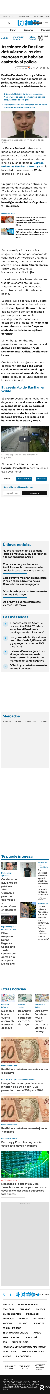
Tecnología (31, 1337)
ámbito (4, 38)
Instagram (17, 1294)
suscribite (37, 23)
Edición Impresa (12, 1328)
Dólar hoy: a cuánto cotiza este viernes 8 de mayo (22, 603)
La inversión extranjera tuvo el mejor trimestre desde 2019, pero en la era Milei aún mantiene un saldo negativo (27, 656)
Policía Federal (32, 38)
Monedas (7, 721)
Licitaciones (23, 1356)
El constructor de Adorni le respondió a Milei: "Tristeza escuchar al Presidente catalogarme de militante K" (27, 627)
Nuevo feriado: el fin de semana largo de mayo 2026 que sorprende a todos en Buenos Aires (31, 221)
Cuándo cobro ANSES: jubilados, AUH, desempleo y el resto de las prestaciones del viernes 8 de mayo (32, 233)
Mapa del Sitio (20, 1342)
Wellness (39, 1318)
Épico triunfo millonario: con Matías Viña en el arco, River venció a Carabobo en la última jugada (25, 581)
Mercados (32, 1314)
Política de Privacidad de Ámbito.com (24, 1347)
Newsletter (42, 1294)
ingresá (46, 23)
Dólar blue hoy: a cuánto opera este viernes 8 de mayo (25, 593)
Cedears (43, 721)
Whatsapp (38, 1294)
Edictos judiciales (33, 1351)
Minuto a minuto (10, 1180)
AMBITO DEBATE (39, 1367)
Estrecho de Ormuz (41, 16)
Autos (37, 1332)
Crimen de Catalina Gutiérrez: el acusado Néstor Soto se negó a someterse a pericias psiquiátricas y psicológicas (24, 97)
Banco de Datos (12, 1314)
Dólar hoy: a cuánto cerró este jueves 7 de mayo (28, 667)
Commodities (30, 721)
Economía (28, 30)
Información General (18, 38)
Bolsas (17, 721)
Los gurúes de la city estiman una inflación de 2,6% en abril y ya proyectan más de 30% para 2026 (28, 641)
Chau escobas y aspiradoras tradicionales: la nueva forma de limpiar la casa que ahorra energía (23, 567)
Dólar (13, 30)
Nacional (8, 1323)
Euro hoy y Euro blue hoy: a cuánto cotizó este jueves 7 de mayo (22, 1144)
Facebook (10, 1294)
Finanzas (45, 30)
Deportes (38, 1323)
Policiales (41, 478)
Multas (7, 1356)
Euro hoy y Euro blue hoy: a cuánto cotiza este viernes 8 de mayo (41, 1021)
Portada (8, 1304)
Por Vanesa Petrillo (42, 899)
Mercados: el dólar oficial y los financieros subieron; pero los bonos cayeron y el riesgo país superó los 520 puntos (23, 1189)
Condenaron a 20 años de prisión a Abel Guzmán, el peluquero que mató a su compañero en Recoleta (9, 895)
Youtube (31, 1295)
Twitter (4, 1295)
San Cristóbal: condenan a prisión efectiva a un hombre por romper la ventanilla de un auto (43, 882)
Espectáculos (11, 1337)
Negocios (8, 1318)
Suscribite (34, 493)
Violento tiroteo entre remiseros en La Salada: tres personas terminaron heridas (25, 106)
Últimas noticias (28, 1304)
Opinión (23, 1318)
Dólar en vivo (24, 16)
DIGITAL (10, 1367)
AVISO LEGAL (10, 1351)
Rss (5, 1342)
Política (40, 1309)
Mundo (23, 1323)
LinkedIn (24, 1294)
